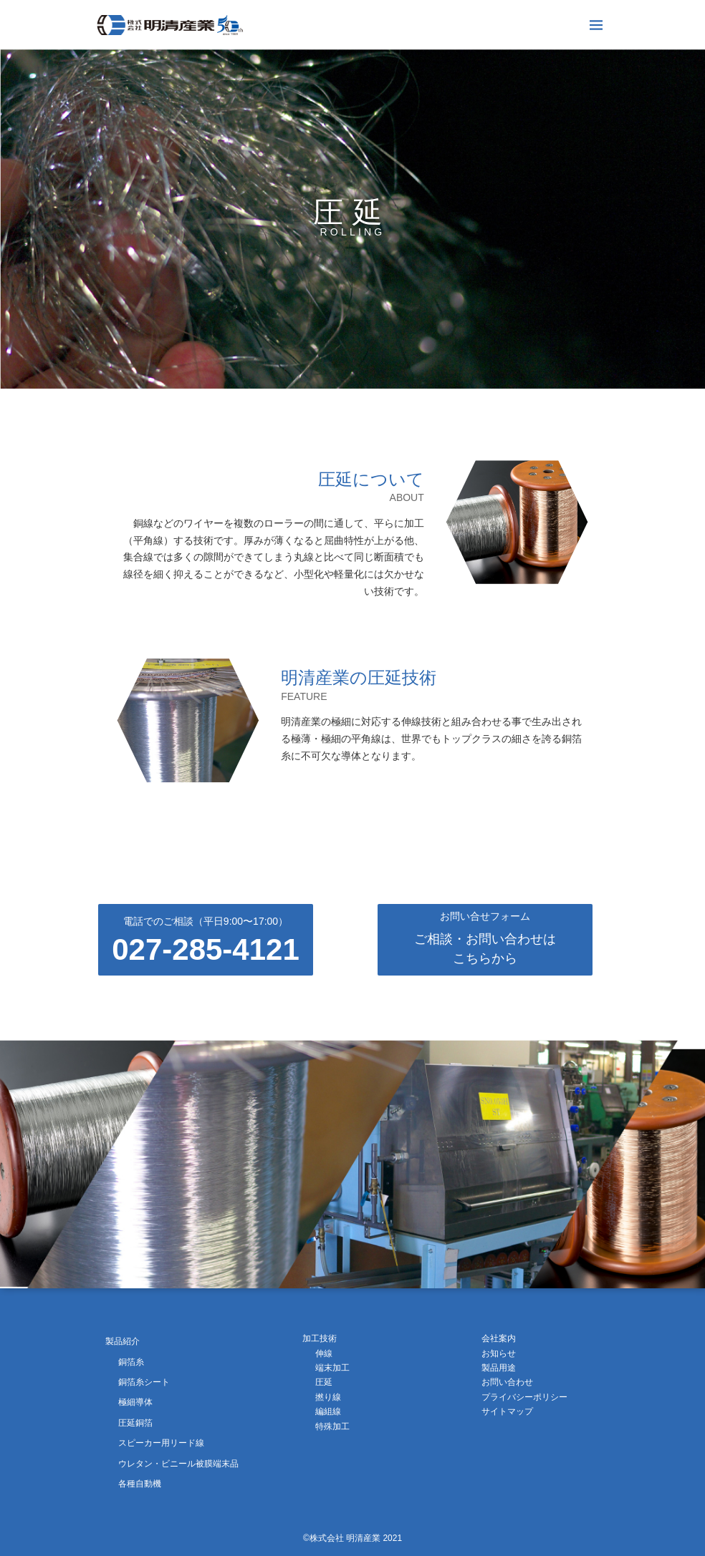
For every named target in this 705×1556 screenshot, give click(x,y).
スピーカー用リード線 (161, 1443)
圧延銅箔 (135, 1423)
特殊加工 (332, 1426)
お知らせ (498, 1353)
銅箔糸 (131, 1362)
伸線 (323, 1353)
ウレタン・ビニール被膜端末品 (178, 1464)
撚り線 (328, 1397)
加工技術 (319, 1338)
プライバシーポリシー (524, 1397)
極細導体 (135, 1402)
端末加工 (332, 1368)
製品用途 (498, 1368)
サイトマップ (507, 1411)
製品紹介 (122, 1341)
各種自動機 (139, 1484)
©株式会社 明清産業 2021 (352, 1538)
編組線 (328, 1411)
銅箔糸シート (144, 1382)
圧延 (323, 1382)
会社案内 (498, 1338)
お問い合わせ (507, 1382)
